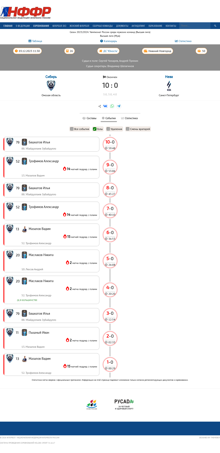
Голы (98, 129)
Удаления (114, 129)
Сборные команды (103, 25)
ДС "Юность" (110, 51)
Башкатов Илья (39, 313)
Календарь (110, 41)
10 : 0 (110, 85)
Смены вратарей (138, 129)
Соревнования (41, 25)
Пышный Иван (39, 332)
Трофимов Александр (44, 207)
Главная (7, 25)
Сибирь (51, 76)
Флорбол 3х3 (59, 25)
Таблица (37, 41)
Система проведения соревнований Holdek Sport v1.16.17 (27, 443)
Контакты (171, 25)
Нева (169, 76)
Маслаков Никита (41, 281)
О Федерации (23, 25)
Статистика (185, 41)
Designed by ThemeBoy (209, 437)
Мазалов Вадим (40, 358)
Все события (79, 129)
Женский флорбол (79, 25)
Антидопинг (138, 25)
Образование (155, 25)
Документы (122, 25)
